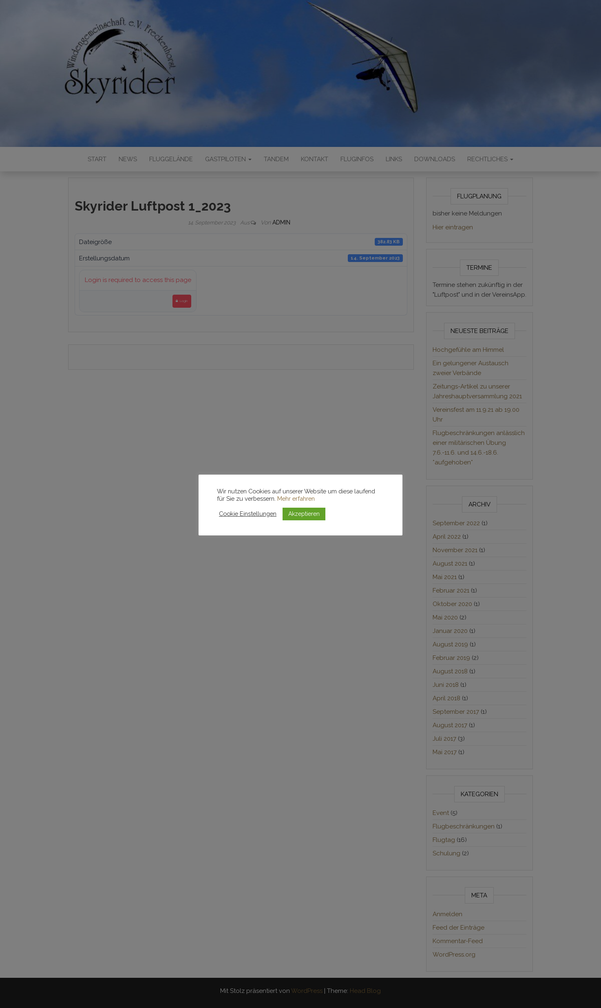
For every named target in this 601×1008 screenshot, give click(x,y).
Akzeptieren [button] (304, 514)
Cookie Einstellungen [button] (247, 513)
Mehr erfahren (296, 498)
